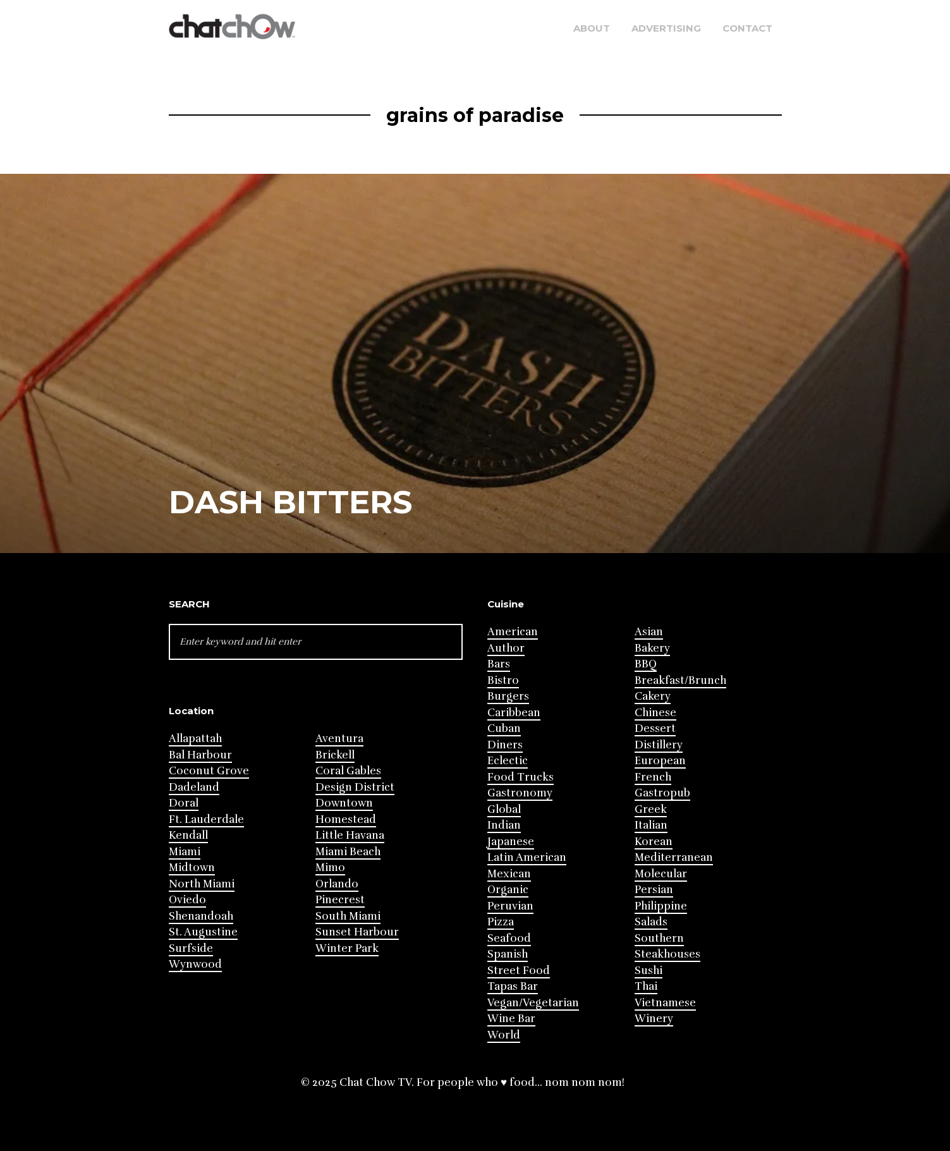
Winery (654, 1018)
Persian (654, 889)
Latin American (526, 857)
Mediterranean (674, 857)
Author (506, 648)
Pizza (500, 922)
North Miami (201, 884)
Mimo (330, 867)
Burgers (508, 696)
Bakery (652, 648)
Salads (651, 922)
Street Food (518, 970)
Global (504, 809)
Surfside (191, 948)
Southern (659, 938)
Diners (505, 745)
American (512, 631)
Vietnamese (665, 1002)
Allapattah (195, 738)
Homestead (345, 819)
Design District (354, 787)
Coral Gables (348, 770)
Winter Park (347, 948)
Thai (646, 986)
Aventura (339, 738)
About (591, 28)
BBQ (646, 664)
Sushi (648, 970)
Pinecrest (340, 899)
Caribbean (513, 712)
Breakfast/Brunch (680, 680)
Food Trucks (520, 777)
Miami (184, 851)
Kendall (188, 835)
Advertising (666, 28)
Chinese (655, 712)
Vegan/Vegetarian (533, 1002)
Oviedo (187, 899)
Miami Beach (348, 851)
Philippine (661, 906)
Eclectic (507, 760)
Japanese (510, 841)
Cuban (504, 728)
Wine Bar (511, 1018)
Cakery (653, 696)
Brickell (335, 755)
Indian (504, 825)
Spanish (507, 954)
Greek (651, 809)
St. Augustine (203, 932)
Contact (747, 28)
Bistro (503, 680)
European (660, 760)
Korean (654, 841)
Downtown (344, 803)
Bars (498, 664)
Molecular (661, 873)
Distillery (659, 745)
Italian (651, 825)
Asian (649, 631)
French (653, 777)
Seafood (509, 938)
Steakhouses (667, 954)
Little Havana (349, 835)
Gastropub (662, 793)
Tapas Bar (512, 986)
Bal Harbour (200, 755)
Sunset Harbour (357, 932)
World (503, 1035)
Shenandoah (201, 916)
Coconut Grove (209, 770)
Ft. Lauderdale (206, 819)
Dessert (655, 728)
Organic (507, 889)
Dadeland (194, 787)
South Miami (348, 916)
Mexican (509, 873)
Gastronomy (519, 793)
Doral (183, 803)
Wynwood (195, 964)
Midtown (192, 867)
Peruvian (510, 906)
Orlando (336, 884)
